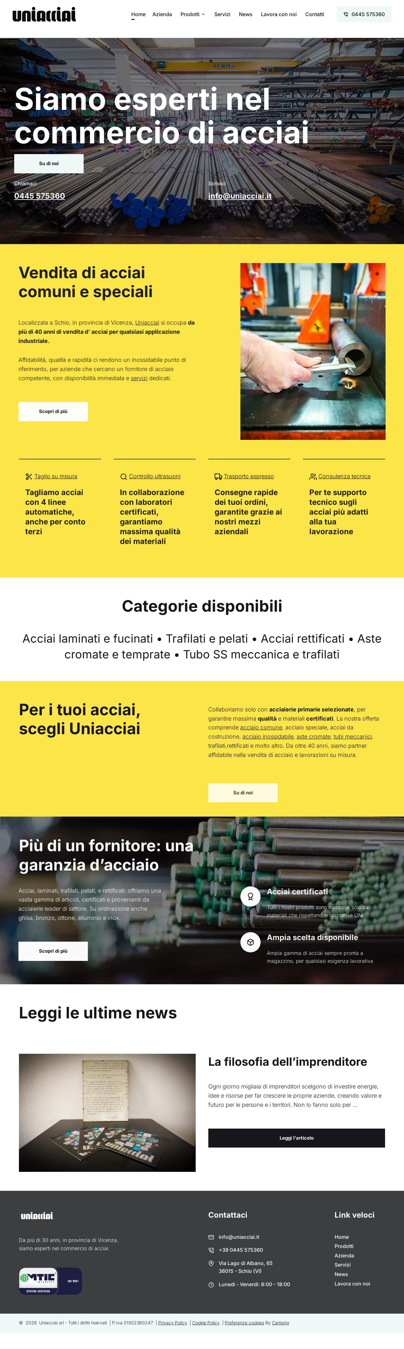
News (245, 14)
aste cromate (313, 736)
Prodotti (190, 14)
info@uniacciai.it (240, 196)
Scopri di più (45, 411)
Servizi (222, 14)
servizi (131, 378)
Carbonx (280, 1322)
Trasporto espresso (249, 484)
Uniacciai (139, 322)
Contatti (314, 14)
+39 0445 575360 (241, 1250)
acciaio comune (261, 727)
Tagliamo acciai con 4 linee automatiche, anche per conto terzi (55, 520)
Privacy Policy (172, 1322)
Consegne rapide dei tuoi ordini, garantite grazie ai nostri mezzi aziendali (248, 520)
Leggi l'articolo (297, 1138)
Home (138, 14)
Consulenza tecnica (344, 484)
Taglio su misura (55, 484)
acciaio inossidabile (268, 736)
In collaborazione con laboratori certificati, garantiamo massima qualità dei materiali (152, 525)
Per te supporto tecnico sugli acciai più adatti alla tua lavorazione (338, 520)
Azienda (162, 14)
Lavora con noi (279, 14)
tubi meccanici (353, 736)
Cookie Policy (206, 1322)
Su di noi (49, 163)
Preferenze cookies (244, 1322)
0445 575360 (39, 196)
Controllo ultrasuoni (155, 484)
